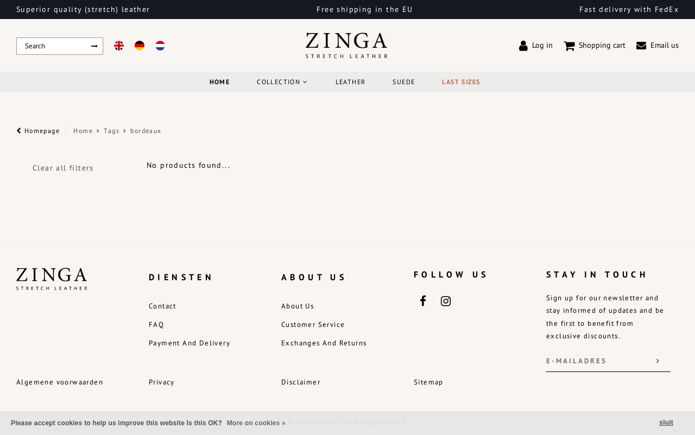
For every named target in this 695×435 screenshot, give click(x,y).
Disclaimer (300, 382)
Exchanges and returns (324, 343)
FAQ (156, 324)
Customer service (313, 324)
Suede (404, 82)
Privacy (162, 382)
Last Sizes (461, 82)
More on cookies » (256, 423)
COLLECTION (282, 82)
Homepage (38, 131)
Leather (351, 82)
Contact (162, 306)
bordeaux (145, 131)
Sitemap (429, 382)
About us (297, 306)
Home (220, 82)
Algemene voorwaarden (59, 382)
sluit (666, 422)
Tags (111, 131)
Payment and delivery (189, 343)
